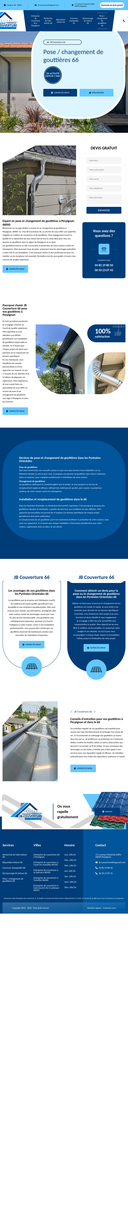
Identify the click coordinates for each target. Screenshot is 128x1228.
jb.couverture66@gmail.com (48, 5)
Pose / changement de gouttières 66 (102, 21)
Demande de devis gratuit (112, 5)
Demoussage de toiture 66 (88, 20)
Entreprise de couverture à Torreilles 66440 (45, 879)
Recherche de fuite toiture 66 (48, 20)
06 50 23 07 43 (104, 270)
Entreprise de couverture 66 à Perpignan (35, 21)
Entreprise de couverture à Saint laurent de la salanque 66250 (46, 887)
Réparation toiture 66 (60, 20)
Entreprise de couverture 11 (26, 898)
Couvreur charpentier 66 (74, 20)
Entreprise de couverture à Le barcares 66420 (45, 871)
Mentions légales (94, 908)
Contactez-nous (109, 908)
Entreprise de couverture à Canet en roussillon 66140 (45, 863)
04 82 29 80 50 (104, 265)
